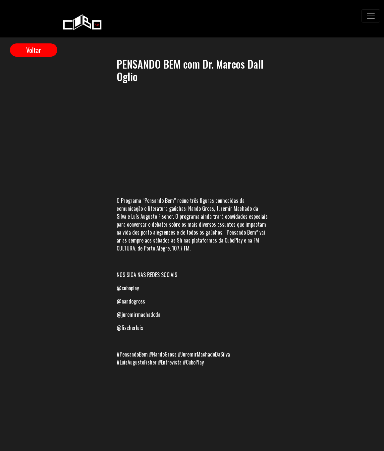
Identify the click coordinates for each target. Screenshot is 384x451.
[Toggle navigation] (370, 16)
